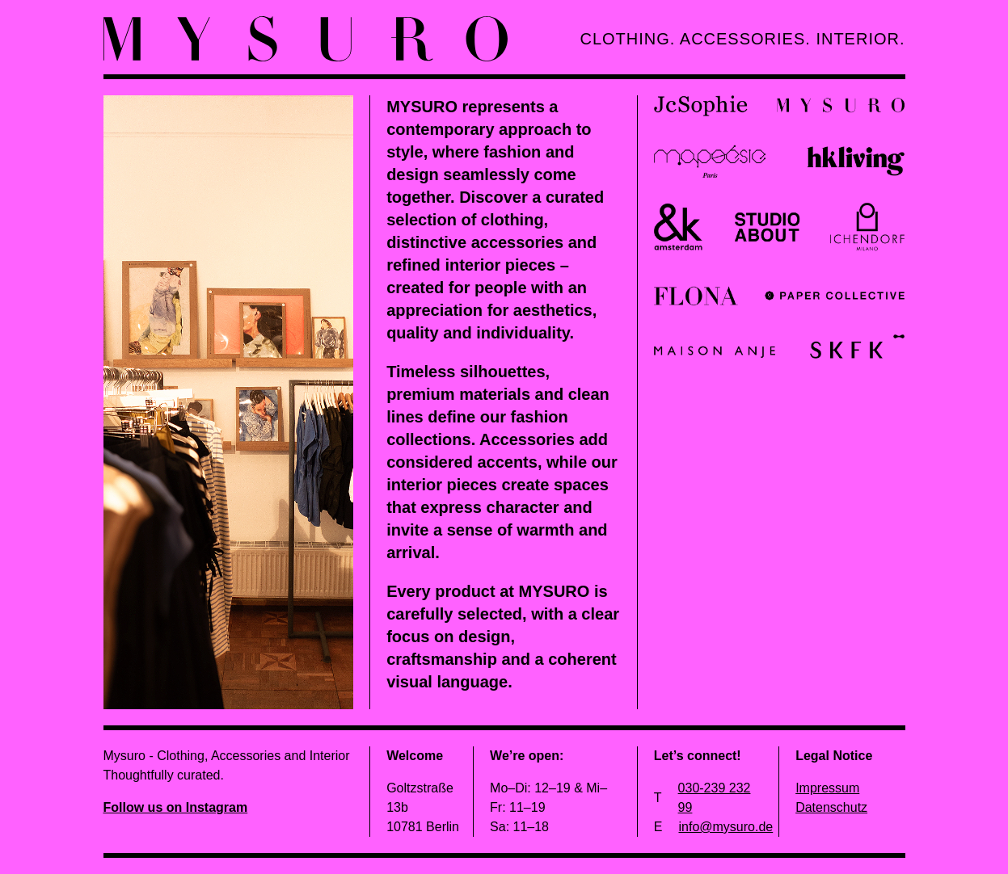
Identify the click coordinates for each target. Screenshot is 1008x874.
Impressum (827, 788)
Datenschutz (831, 807)
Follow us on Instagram (175, 807)
